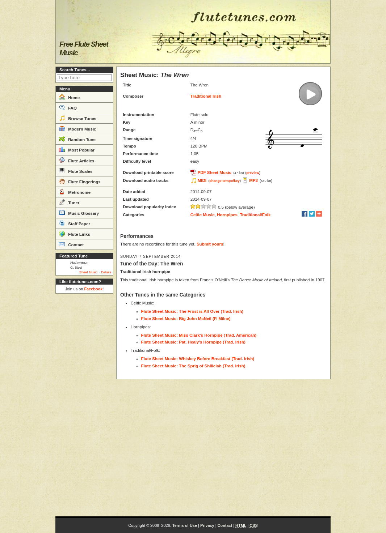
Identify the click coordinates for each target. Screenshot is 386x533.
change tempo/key (224, 181)
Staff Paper (74, 223)
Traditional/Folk (255, 215)
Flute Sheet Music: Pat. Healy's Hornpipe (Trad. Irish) (193, 342)
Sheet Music (88, 272)
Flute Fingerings (80, 181)
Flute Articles (77, 160)
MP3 (253, 180)
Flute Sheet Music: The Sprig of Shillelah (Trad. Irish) (193, 366)
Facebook (93, 289)
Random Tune (77, 139)
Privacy (207, 525)
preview (252, 173)
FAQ (68, 107)
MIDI (202, 180)
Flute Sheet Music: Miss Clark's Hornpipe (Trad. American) (199, 335)
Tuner (69, 202)
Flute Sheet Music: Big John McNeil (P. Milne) (186, 318)
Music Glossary (79, 213)
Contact (71, 244)
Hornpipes (227, 215)
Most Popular (77, 149)
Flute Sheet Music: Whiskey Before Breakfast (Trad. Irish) (198, 359)
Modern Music (77, 128)
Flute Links (74, 233)
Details (106, 272)
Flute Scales (75, 171)
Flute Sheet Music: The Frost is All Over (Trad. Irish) (192, 311)
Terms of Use (184, 525)
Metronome (75, 192)
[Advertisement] (84, 405)
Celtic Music (202, 215)
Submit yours (210, 244)
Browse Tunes (77, 118)
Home (69, 97)
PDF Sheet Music (214, 172)
